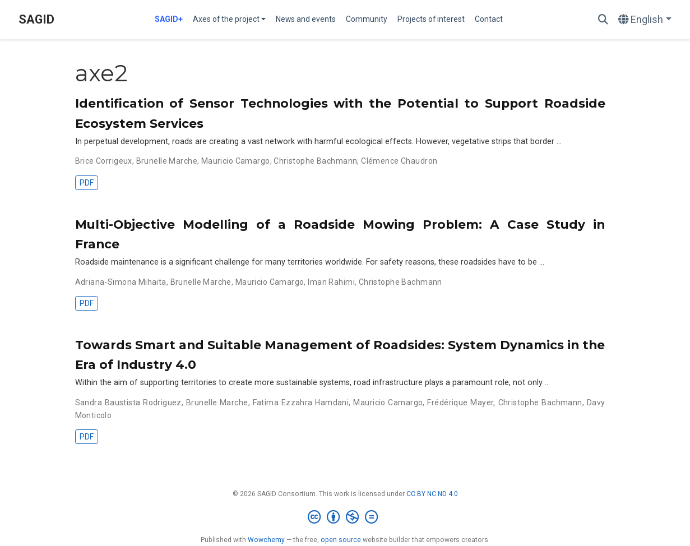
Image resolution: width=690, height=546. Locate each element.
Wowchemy (266, 540)
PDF (87, 182)
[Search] (603, 19)
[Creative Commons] (345, 517)
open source (341, 540)
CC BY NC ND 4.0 (432, 494)
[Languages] (645, 19)
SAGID (36, 19)
